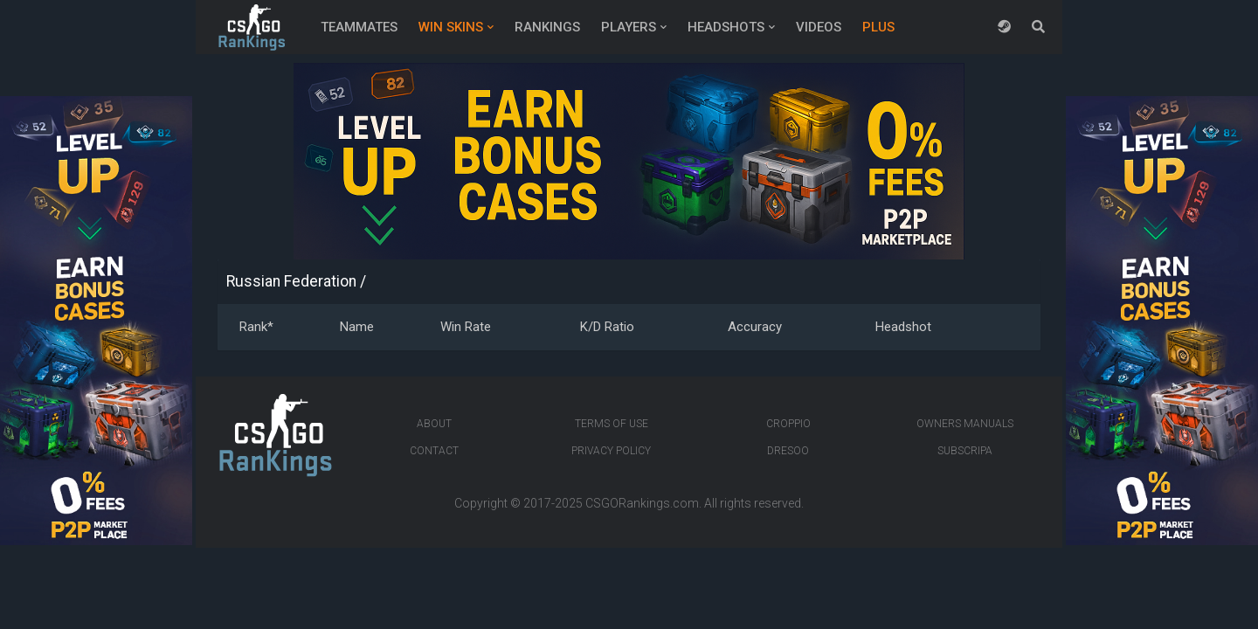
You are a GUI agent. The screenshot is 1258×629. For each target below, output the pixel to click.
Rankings (547, 27)
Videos (818, 27)
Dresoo (788, 451)
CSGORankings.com (642, 503)
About (434, 424)
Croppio (788, 424)
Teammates (359, 27)
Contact (434, 451)
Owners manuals (964, 424)
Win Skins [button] (450, 27)
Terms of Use (611, 424)
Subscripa (964, 451)
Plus (878, 27)
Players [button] (628, 27)
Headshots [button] (726, 27)
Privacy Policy (611, 451)
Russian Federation (291, 281)
